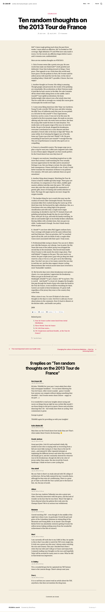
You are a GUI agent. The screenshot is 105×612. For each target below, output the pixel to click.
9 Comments (64, 34)
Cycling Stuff (52, 13)
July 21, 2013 (52, 34)
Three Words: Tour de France (46, 326)
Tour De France (37, 338)
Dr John (43, 34)
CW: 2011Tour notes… (43, 328)
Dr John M (7, 4)
